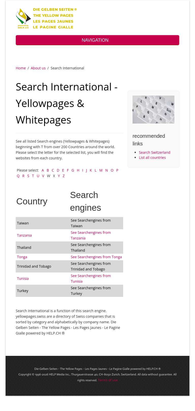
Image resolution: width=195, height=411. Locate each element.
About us (38, 68)
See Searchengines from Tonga (96, 256)
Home (21, 68)
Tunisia (23, 278)
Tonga (22, 256)
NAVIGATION (97, 40)
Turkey (22, 290)
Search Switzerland (154, 152)
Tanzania (24, 235)
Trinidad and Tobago (34, 266)
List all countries (152, 157)
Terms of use (108, 380)
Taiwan (23, 223)
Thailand (24, 247)
